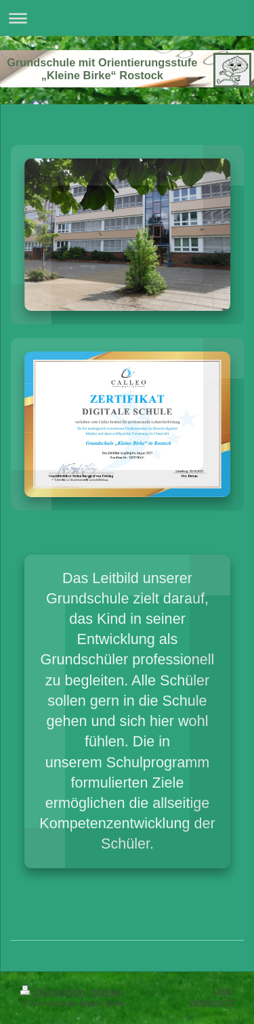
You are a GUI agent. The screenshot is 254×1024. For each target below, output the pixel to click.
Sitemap (107, 992)
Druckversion (53, 992)
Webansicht (211, 1002)
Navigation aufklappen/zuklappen (127, 18)
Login (223, 991)
